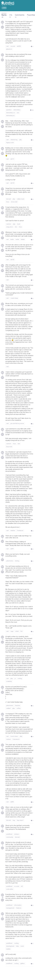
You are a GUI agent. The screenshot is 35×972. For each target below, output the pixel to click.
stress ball (14, 202)
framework (16, 739)
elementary (16, 110)
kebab (23, 239)
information (17, 905)
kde (19, 443)
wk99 (12, 549)
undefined (9, 834)
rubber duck (20, 199)
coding (20, 678)
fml (21, 631)
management (10, 908)
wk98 (12, 802)
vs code (16, 886)
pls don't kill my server (17, 423)
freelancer (20, 530)
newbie (8, 949)
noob (22, 946)
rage (11, 631)
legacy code (10, 142)
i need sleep (14, 298)
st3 (22, 886)
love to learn (14, 736)
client (17, 631)
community (9, 837)
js (15, 678)
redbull (8, 708)
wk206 (19, 46)
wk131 (12, 159)
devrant (8, 199)
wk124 (12, 183)
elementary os (10, 112)
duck (18, 224)
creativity (9, 681)
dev (16, 227)
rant (7, 46)
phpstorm (9, 49)
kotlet (17, 239)
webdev (12, 530)
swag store (9, 227)
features (18, 908)
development (10, 946)
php (20, 139)
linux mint (9, 446)
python (22, 963)
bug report (20, 820)
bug (14, 820)
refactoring (13, 139)
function (17, 705)
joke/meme (9, 561)
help (17, 946)
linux (7, 202)
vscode (12, 46)
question (9, 110)
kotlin (12, 239)
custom (8, 739)
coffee (19, 708)
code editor (9, 889)
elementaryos (10, 115)
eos (18, 112)
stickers (16, 834)
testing (17, 561)
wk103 (12, 259)
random (8, 224)
